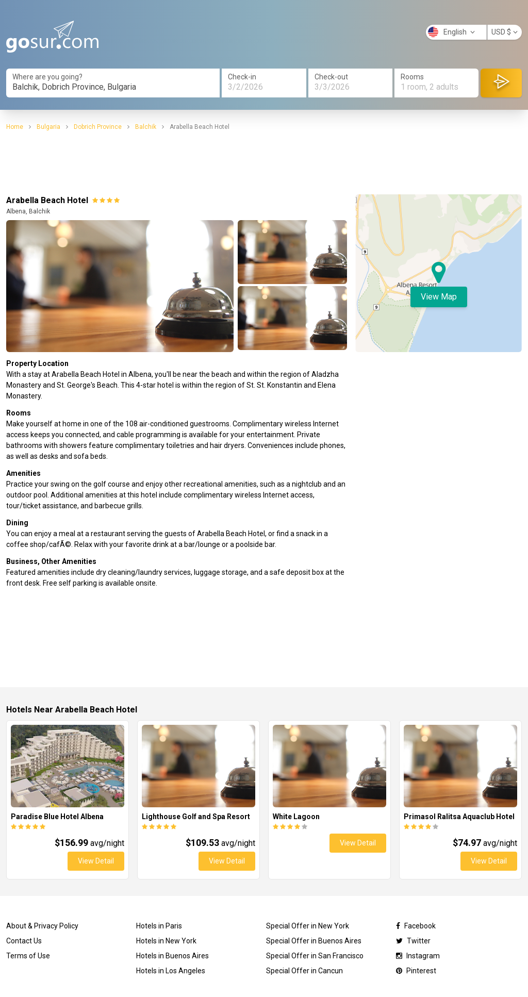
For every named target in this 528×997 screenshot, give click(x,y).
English (451, 32)
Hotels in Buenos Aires (172, 956)
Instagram (418, 956)
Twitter (413, 941)
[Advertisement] (264, 163)
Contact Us (24, 941)
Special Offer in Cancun (304, 971)
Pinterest (416, 971)
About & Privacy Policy (42, 926)
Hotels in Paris (159, 926)
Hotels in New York (166, 941)
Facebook (416, 926)
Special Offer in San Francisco (315, 956)
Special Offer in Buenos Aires (313, 941)
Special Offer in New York (307, 926)
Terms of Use (28, 956)
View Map (439, 297)
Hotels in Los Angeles (170, 971)
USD (504, 32)
